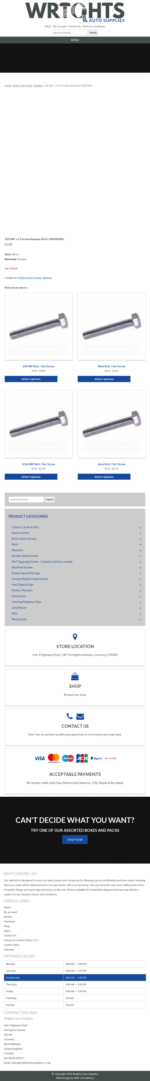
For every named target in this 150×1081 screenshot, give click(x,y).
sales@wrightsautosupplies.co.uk (31, 1062)
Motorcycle (19, 619)
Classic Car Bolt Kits (25, 527)
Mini (14, 613)
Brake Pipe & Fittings (26, 573)
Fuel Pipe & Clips (23, 584)
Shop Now (75, 840)
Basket (8, 916)
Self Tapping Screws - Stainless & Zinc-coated (42, 561)
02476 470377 (16, 1058)
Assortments (20, 533)
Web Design (63, 1078)
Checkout (9, 921)
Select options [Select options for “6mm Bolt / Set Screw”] (104, 477)
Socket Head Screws (25, 556)
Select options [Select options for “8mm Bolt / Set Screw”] (104, 379)
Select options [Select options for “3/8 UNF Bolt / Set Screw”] (31, 379)
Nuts (15, 544)
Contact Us (74, 26)
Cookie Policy (12, 945)
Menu (75, 40)
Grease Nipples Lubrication (30, 579)
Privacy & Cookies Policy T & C (21, 940)
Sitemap (9, 949)
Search (93, 32)
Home (8, 85)
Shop (7, 926)
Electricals (19, 596)
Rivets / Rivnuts (22, 590)
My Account (60, 26)
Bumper (38, 85)
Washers (17, 550)
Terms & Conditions (93, 26)
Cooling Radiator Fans (26, 602)
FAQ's (48, 26)
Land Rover (19, 607)
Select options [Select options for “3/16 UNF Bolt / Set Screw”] (31, 477)
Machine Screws (22, 567)
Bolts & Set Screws (22, 85)
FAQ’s (7, 931)
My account (10, 912)
